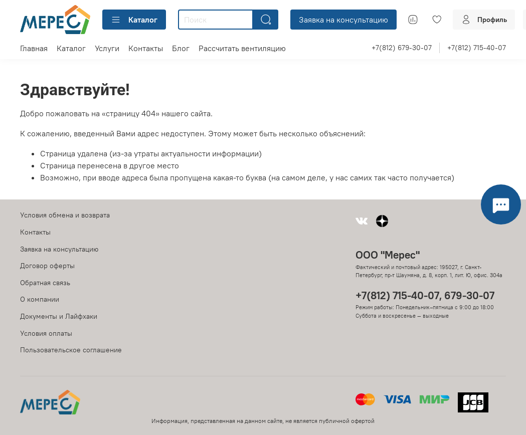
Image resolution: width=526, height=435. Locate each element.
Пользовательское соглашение (71, 349)
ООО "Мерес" (388, 255)
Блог (181, 48)
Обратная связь (45, 282)
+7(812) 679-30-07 (402, 47)
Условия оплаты (46, 333)
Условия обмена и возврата (65, 215)
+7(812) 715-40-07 (476, 47)
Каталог (134, 20)
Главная (34, 48)
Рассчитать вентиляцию (242, 48)
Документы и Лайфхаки (58, 316)
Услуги (107, 48)
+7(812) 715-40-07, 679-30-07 (425, 295)
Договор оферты (47, 265)
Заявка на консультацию (343, 20)
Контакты (145, 48)
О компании (39, 299)
